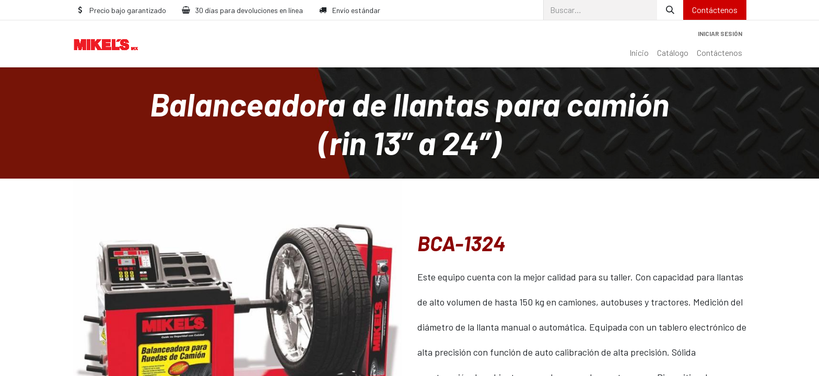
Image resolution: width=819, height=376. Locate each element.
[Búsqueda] (670, 10)
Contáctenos (715, 10)
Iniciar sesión (720, 33)
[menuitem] (639, 52)
